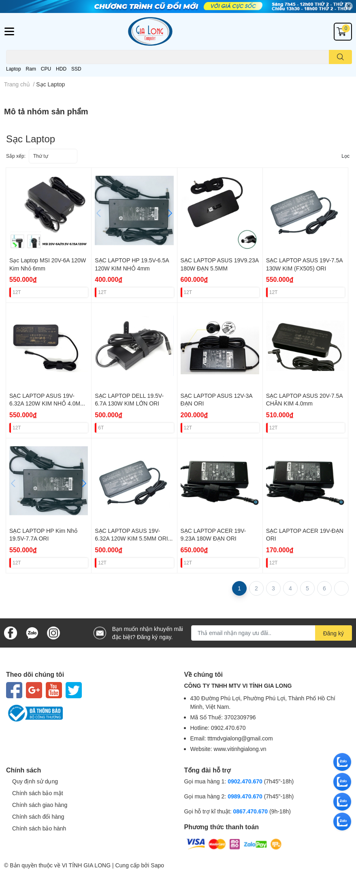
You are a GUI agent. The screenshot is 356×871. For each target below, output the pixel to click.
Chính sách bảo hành (39, 828)
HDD (61, 69)
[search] (340, 57)
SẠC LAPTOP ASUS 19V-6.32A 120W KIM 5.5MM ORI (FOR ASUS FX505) (131, 538)
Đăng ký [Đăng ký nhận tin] (333, 633)
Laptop (13, 69)
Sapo (157, 865)
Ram (31, 69)
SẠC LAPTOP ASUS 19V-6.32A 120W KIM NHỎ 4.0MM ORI (47, 403)
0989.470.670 (246, 796)
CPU (46, 69)
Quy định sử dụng (35, 781)
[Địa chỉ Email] (271, 633)
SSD (76, 69)
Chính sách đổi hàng (38, 816)
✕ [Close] (348, 5)
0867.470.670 (251, 811)
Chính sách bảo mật (37, 792)
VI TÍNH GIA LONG (86, 865)
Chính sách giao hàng (39, 804)
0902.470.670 (245, 781)
